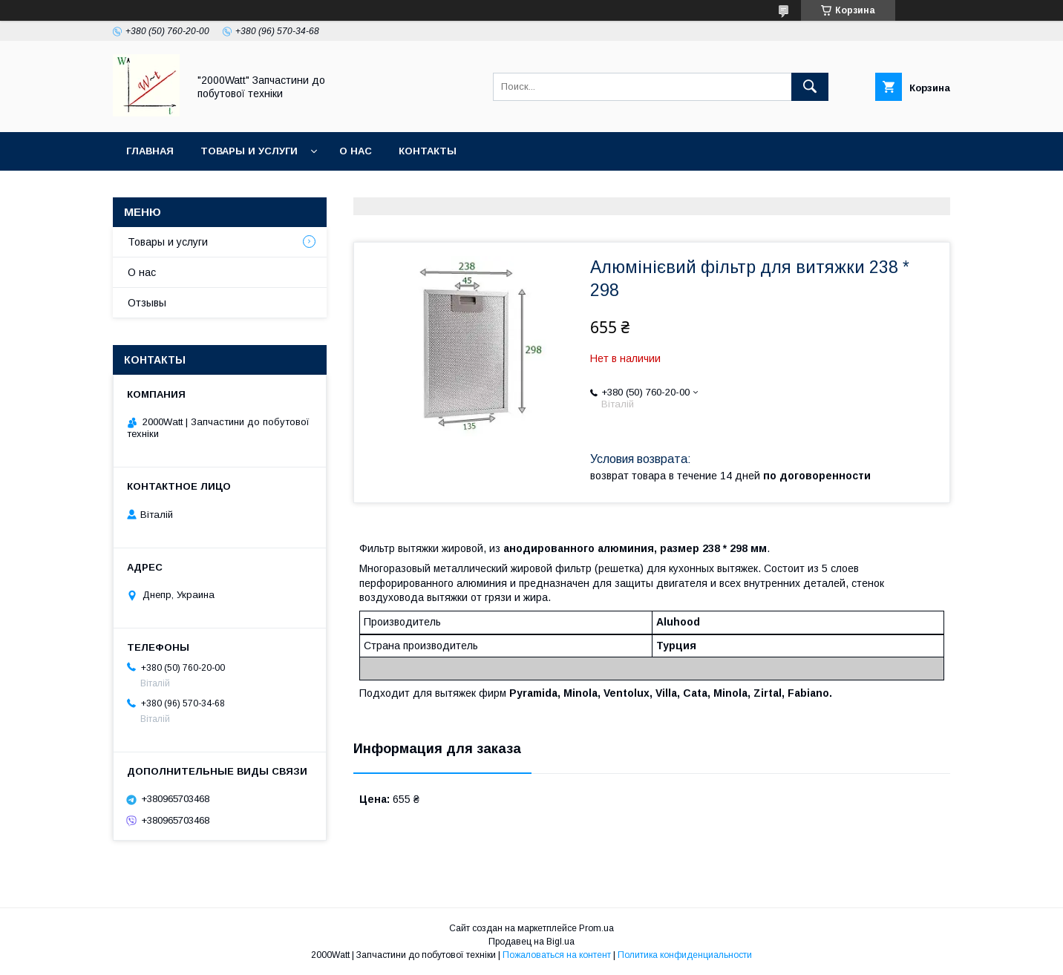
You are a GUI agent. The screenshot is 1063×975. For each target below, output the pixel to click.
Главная (150, 151)
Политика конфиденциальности (685, 955)
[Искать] (809, 87)
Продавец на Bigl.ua (531, 941)
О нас (355, 151)
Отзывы (147, 303)
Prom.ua (596, 928)
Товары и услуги (249, 151)
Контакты (428, 151)
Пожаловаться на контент (557, 955)
